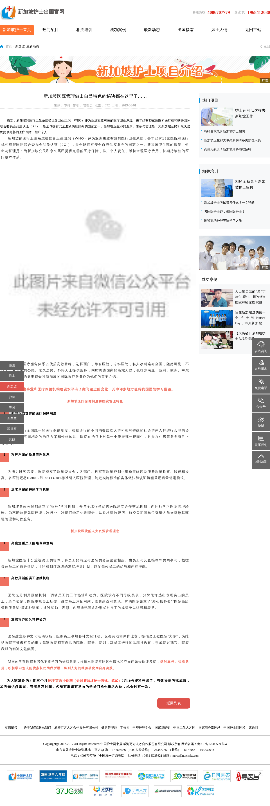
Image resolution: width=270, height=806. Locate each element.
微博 (261, 422)
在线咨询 (261, 347)
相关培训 (84, 29)
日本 (12, 376)
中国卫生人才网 (184, 727)
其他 (12, 439)
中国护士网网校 (234, 727)
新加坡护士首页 (17, 29)
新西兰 (12, 418)
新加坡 (12, 386)
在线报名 (261, 365)
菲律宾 (12, 428)
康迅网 (253, 727)
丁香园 (125, 727)
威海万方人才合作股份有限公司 (76, 727)
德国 (12, 365)
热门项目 (51, 29)
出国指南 (186, 29)
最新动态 (152, 29)
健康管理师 (109, 727)
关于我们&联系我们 (37, 727)
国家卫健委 (162, 727)
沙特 (12, 397)
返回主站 (253, 29)
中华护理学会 (142, 727)
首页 (9, 46)
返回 (267, 46)
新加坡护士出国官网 (32, 12)
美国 (12, 407)
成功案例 (118, 29)
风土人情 (219, 29)
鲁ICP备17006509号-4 (212, 744)
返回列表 (173, 703)
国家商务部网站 (209, 727)
